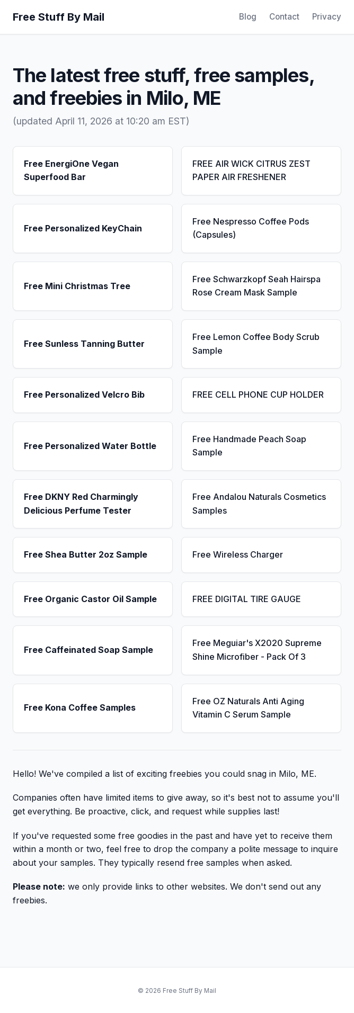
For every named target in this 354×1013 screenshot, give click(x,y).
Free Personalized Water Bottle (90, 446)
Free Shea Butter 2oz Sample (85, 554)
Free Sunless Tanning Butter (84, 343)
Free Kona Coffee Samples (80, 707)
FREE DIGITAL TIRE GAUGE (246, 599)
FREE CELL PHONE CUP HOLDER (258, 394)
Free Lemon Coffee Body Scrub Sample (256, 343)
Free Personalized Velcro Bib (84, 394)
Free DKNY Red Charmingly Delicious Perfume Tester (81, 503)
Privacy (326, 17)
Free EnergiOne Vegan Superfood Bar (71, 170)
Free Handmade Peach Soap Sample (249, 446)
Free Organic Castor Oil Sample (90, 599)
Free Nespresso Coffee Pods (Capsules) (250, 228)
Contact (284, 17)
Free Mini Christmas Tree (77, 286)
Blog (247, 17)
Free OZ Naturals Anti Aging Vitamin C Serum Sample (248, 708)
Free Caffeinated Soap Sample (88, 649)
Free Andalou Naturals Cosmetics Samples (259, 503)
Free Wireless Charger (237, 554)
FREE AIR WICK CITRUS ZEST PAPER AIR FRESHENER (251, 170)
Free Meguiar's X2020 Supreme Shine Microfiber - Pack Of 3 (257, 650)
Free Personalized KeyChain (83, 228)
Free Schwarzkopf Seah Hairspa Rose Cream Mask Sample (256, 286)
